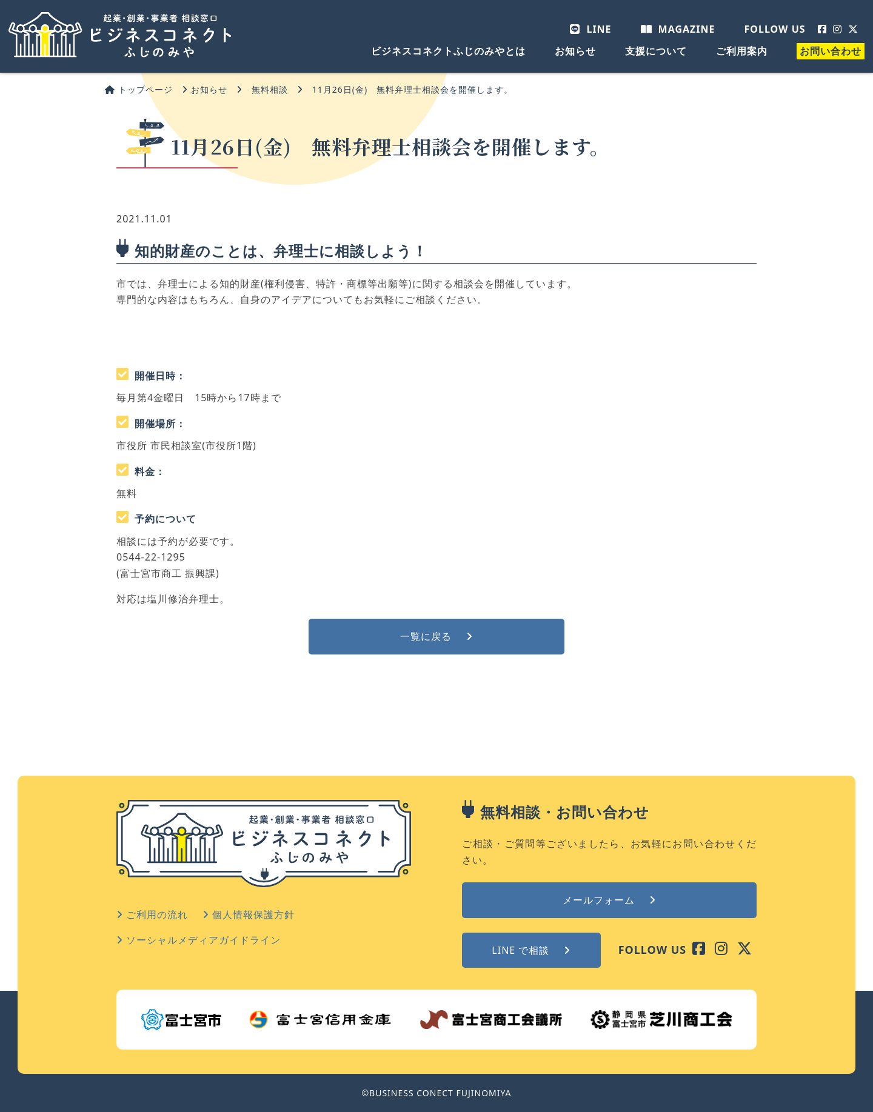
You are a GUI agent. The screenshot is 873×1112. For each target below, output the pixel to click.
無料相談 (270, 89)
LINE (590, 29)
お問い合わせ (830, 51)
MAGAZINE (678, 29)
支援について (656, 51)
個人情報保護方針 (248, 914)
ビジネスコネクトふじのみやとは (448, 51)
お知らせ (575, 51)
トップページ (139, 89)
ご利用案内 (742, 51)
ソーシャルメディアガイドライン (198, 940)
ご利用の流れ (152, 914)
